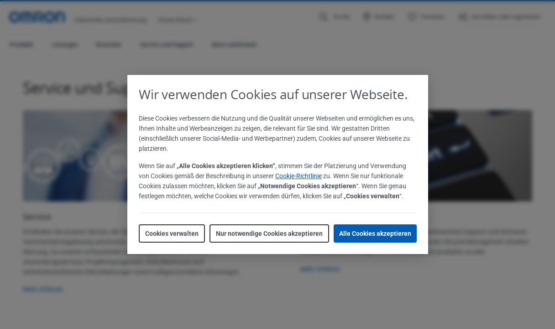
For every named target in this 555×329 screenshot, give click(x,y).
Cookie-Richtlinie (298, 176)
